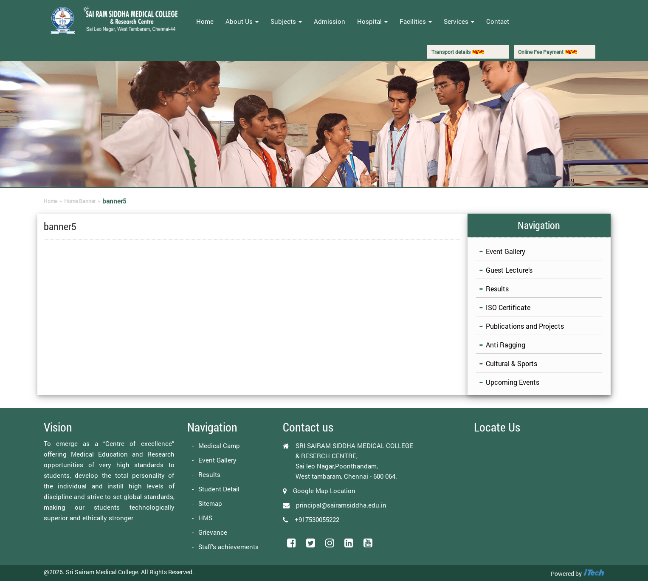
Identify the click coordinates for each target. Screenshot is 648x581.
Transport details (457, 51)
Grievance (212, 532)
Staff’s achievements (228, 546)
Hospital (372, 21)
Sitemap (210, 503)
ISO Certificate (508, 307)
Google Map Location (324, 490)
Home (205, 21)
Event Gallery (505, 251)
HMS (205, 517)
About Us (242, 21)
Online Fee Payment (547, 51)
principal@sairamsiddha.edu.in (341, 505)
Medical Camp (219, 445)
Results (497, 288)
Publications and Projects (525, 326)
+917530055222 (317, 519)
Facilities (416, 21)
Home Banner (80, 200)
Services (459, 21)
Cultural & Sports (511, 363)
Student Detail (218, 489)
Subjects (286, 21)
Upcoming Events (512, 382)
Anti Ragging (505, 344)
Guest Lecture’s (509, 269)
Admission (329, 21)
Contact (497, 21)
